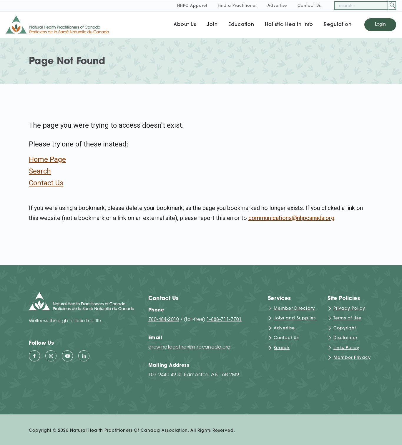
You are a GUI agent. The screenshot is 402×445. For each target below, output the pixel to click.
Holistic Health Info (289, 24)
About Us (185, 24)
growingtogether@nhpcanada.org (189, 347)
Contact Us (46, 183)
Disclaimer (345, 338)
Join (212, 24)
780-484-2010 (163, 319)
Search (40, 171)
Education (241, 24)
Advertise (284, 328)
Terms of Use (347, 318)
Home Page (47, 159)
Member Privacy (352, 358)
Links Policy (346, 348)
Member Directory (294, 308)
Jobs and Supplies (295, 318)
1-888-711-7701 (224, 319)
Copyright (344, 328)
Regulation (338, 24)
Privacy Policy (349, 308)
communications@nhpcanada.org (291, 217)
